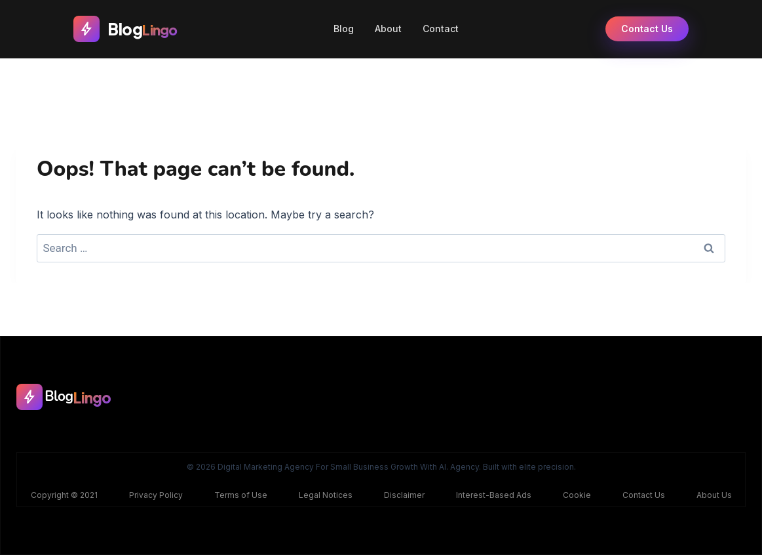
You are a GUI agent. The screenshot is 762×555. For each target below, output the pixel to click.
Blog (343, 28)
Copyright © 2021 (64, 495)
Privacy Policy (156, 495)
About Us (714, 495)
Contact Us (647, 28)
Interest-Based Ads (493, 495)
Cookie (577, 495)
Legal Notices (325, 495)
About (388, 28)
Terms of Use (240, 495)
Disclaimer (404, 495)
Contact (441, 28)
